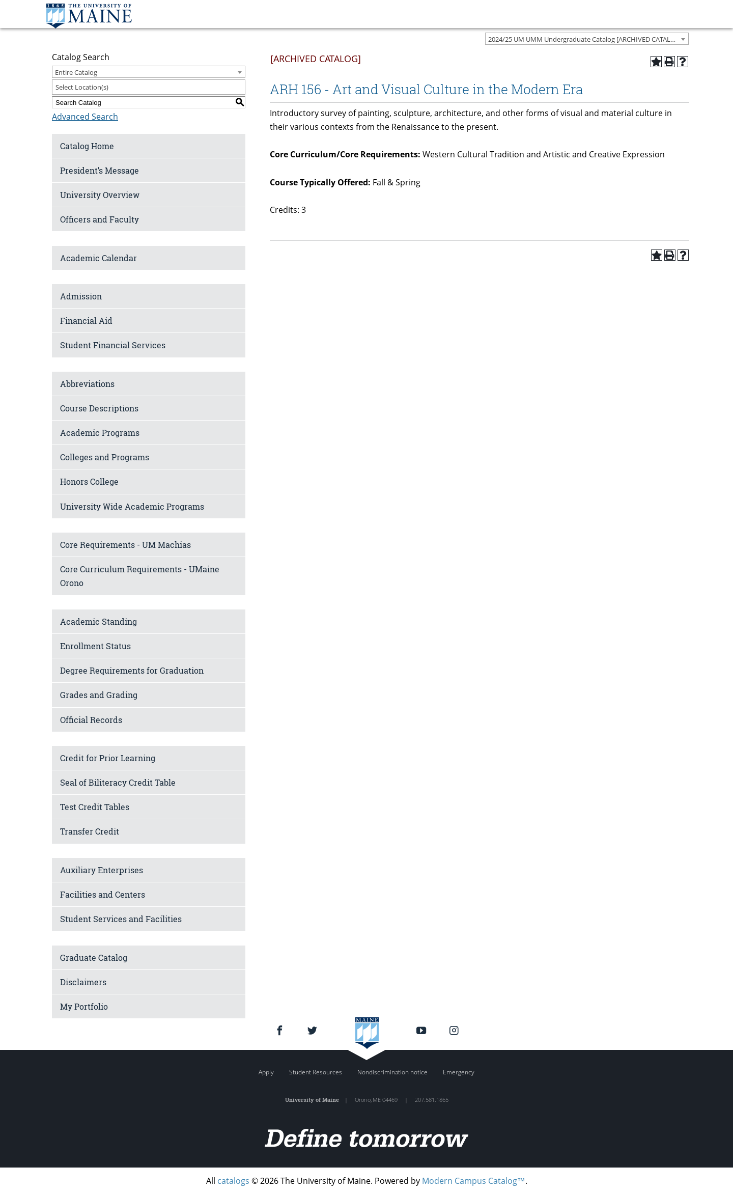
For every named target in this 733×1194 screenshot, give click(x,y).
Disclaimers (83, 982)
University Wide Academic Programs (132, 506)
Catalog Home (87, 146)
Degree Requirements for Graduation (132, 670)
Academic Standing (98, 621)
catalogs (233, 1180)
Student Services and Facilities (121, 918)
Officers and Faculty (99, 219)
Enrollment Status (95, 646)
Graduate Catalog (93, 957)
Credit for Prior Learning (107, 758)
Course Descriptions (99, 408)
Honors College (89, 481)
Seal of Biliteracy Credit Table (118, 782)
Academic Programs (99, 432)
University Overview (99, 194)
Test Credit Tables (94, 806)
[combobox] (587, 39)
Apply (266, 1072)
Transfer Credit (89, 831)
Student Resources (315, 1072)
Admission (81, 296)
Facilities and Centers (102, 894)
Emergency (458, 1072)
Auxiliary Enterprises (101, 870)
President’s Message (99, 170)
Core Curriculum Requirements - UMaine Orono (139, 576)
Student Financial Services (112, 345)
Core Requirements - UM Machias (125, 544)
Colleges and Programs (104, 457)
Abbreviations (87, 383)
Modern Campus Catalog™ (473, 1180)
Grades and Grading (98, 694)
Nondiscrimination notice (392, 1072)
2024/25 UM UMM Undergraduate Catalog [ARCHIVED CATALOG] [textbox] (585, 39)
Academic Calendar (98, 258)
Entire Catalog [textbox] (76, 72)
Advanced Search (85, 116)
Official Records (91, 719)
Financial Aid (86, 320)
